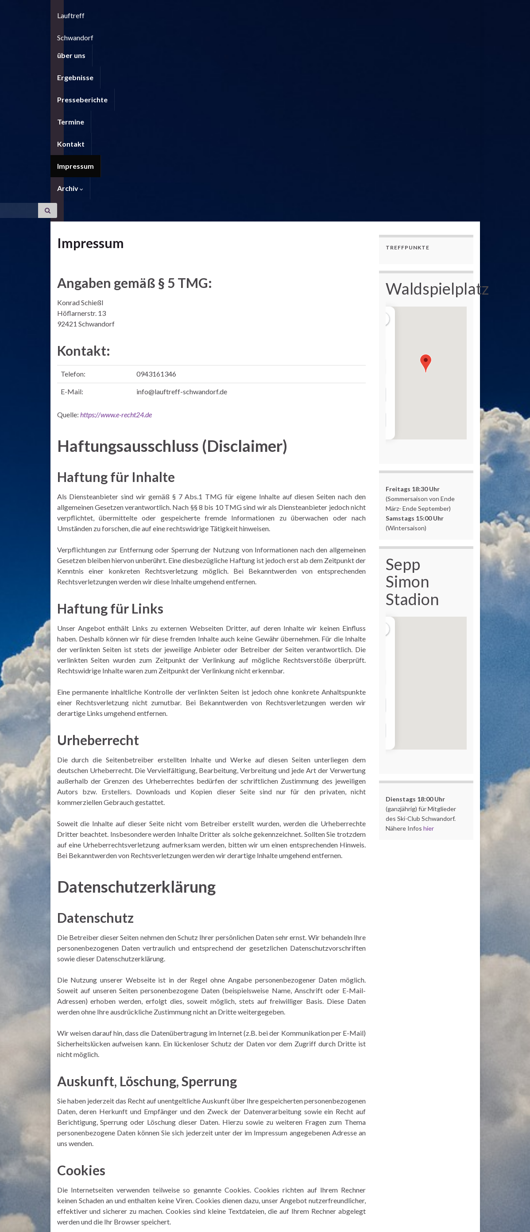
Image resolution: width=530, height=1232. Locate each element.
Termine (226, 33)
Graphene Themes (128, 1221)
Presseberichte (174, 33)
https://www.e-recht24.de (116, 259)
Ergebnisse (117, 33)
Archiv (359, 33)
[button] (426, 208)
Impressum (313, 33)
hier (428, 673)
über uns (71, 33)
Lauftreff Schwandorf (143, 11)
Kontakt (268, 33)
